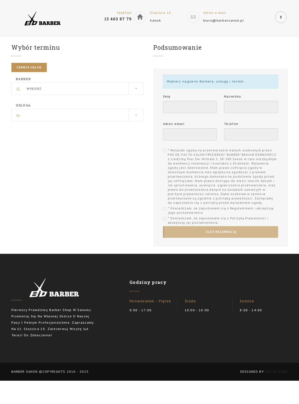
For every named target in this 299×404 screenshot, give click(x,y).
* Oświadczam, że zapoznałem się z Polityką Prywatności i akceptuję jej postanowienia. (218, 220)
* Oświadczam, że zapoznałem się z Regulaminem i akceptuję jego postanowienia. (221, 210)
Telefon (231, 124)
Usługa (23, 105)
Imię (167, 96)
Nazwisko (232, 96)
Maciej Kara (276, 372)
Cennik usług (29, 67)
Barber (23, 79)
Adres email (174, 124)
